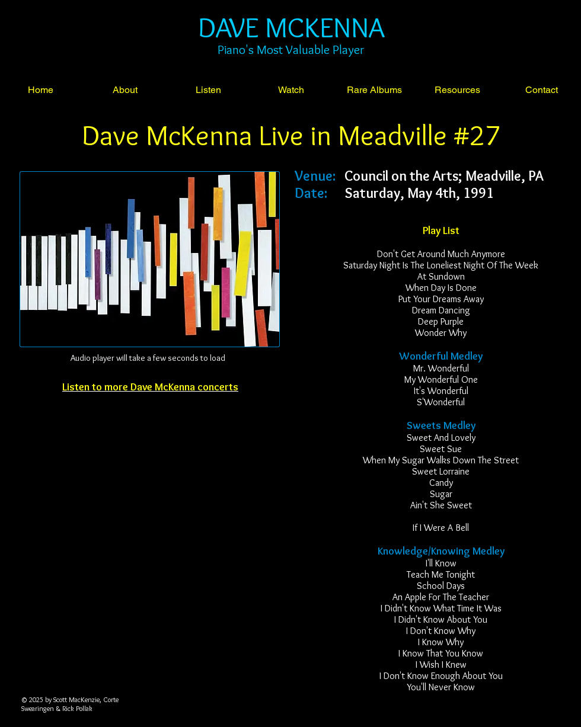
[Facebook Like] (150, 426)
